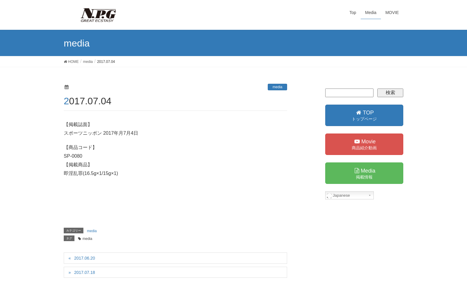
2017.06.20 (84, 258)
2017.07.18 (84, 272)
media (277, 87)
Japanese (338, 195)
